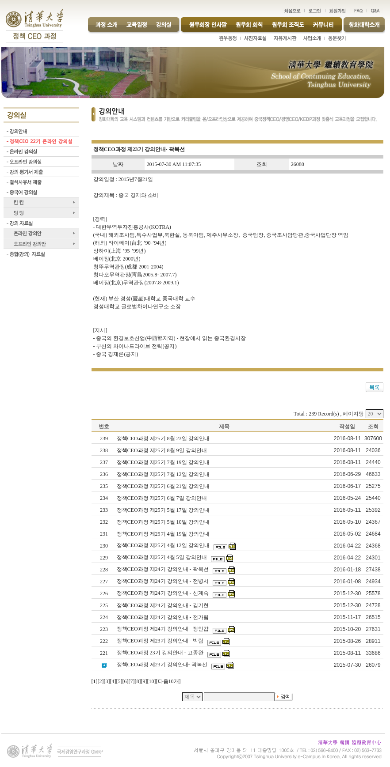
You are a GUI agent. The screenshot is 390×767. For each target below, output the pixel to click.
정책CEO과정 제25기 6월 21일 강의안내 (164, 486)
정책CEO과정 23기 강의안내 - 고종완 (161, 653)
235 (104, 486)
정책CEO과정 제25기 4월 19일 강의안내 (164, 534)
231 (104, 534)
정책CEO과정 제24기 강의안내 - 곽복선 (163, 569)
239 (104, 438)
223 (104, 629)
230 (104, 546)
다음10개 (168, 681)
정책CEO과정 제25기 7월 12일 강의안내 (164, 474)
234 (104, 498)
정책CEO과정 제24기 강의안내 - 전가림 (163, 617)
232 (104, 522)
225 (104, 605)
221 (104, 653)
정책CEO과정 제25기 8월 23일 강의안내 (164, 438)
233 (104, 510)
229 (104, 558)
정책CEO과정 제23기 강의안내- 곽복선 (163, 664)
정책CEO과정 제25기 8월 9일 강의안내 (162, 450)
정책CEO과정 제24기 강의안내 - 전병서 (163, 581)
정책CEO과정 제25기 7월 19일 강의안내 (164, 462)
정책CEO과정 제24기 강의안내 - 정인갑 (163, 629)
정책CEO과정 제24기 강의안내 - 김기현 (163, 605)
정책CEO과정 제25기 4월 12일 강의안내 (164, 545)
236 (104, 474)
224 (104, 617)
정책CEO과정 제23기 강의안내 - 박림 (161, 641)
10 (151, 681)
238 (104, 450)
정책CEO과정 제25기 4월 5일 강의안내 (162, 557)
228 (104, 570)
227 (104, 581)
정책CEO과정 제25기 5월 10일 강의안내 (164, 522)
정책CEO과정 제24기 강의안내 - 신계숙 (163, 593)
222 (104, 641)
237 (104, 462)
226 (104, 593)
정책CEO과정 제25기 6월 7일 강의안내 (162, 498)
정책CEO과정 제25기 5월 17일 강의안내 (164, 510)
